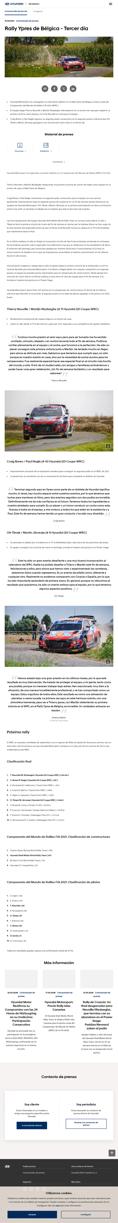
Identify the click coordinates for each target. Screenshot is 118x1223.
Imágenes (38, 11)
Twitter (63, 88)
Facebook (54, 88)
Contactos (58, 162)
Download (108, 446)
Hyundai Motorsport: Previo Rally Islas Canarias (59, 1005)
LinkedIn (73, 88)
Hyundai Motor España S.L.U (84, 1172)
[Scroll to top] (112, 1153)
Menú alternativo (110, 4)
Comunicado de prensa (16, 11)
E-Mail (45, 88)
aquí (58, 1205)
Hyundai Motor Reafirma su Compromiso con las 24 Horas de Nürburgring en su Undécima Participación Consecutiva (21, 1013)
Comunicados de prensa (34, 1172)
